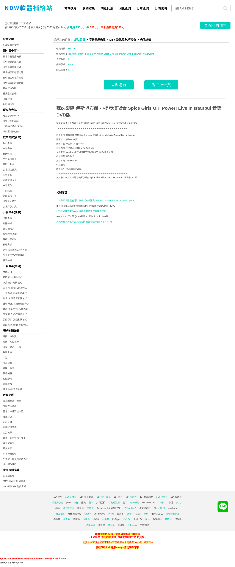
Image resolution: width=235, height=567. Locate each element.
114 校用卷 (176, 496)
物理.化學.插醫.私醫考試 (15, 309)
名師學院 (134, 502)
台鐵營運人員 (10, 180)
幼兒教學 (7, 448)
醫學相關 (7, 373)
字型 (5, 357)
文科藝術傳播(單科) (13, 126)
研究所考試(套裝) (11, 131)
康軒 (76, 502)
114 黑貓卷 (131, 496)
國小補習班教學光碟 (13, 72)
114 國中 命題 (104, 496)
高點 (57, 508)
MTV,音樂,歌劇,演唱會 (14, 481)
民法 (147, 519)
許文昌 (80, 508)
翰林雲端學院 (10, 88)
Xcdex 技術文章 (11, 45)
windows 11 (174, 508)
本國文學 (137, 519)
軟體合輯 (7, 352)
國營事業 (7, 175)
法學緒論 (90, 525)
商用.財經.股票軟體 (12, 389)
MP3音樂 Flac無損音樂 (14, 486)
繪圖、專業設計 (11, 336)
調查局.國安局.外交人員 (15, 249)
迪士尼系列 (8, 443)
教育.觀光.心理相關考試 (15, 314)
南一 (68, 502)
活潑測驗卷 (57, 502)
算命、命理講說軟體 (13, 411)
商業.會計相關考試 (12, 282)
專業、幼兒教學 (11, 341)
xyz (1, 558)
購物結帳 (89, 8)
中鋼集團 (7, 190)
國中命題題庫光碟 (12, 62)
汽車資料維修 (10, 453)
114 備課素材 (146, 496)
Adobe (87, 513)
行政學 (178, 519)
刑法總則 (157, 519)
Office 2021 (159, 508)
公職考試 (7, 218)
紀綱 (138, 513)
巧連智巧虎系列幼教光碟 (15, 459)
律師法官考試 (10, 239)
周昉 (146, 513)
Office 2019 (130, 508)
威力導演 (60, 513)
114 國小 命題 (87, 496)
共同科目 (7, 272)
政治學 (101, 525)
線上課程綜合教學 (12, 401)
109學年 (162, 502)
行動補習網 (8, 104)
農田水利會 (8, 164)
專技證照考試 (10, 234)
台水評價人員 (10, 206)
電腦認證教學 (10, 427)
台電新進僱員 (10, 169)
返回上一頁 (161, 85)
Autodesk (132, 525)
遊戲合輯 (7, 378)
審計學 (121, 525)
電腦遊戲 (7, 384)
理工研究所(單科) (11, 115)
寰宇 (125, 502)
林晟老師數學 (10, 93)
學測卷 (56, 519)
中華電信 (7, 185)
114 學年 (57, 496)
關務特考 (7, 260)
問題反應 (107, 8)
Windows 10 (148, 502)
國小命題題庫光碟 (12, 56)
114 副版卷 (71, 496)
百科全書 (7, 422)
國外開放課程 (10, 464)
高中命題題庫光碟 (12, 67)
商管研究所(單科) (11, 121)
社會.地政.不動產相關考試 (16, 303)
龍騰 (83, 502)
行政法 (168, 519)
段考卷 (96, 519)
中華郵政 (7, 148)
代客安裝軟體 (172, 513)
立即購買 (118, 85)
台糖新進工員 (10, 196)
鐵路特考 (7, 223)
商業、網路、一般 (12, 347)
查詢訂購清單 (215, 25)
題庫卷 (76, 519)
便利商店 (106, 537)
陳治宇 (179, 502)
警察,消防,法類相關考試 (15, 319)
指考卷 (66, 519)
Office (111, 513)
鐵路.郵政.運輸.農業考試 (15, 324)
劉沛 (171, 502)
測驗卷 (86, 519)
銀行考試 (7, 143)
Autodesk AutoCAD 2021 (109, 508)
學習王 (90, 508)
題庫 (91, 502)
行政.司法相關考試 (12, 277)
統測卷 (105, 519)
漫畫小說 (7, 416)
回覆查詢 (125, 8)
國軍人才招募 (10, 201)
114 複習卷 (161, 496)
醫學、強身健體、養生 (14, 437)
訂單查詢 (143, 8)
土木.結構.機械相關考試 (15, 293)
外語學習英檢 (10, 406)
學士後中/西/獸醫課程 (14, 255)
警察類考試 (8, 228)
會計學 (120, 513)
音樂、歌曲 (8, 368)
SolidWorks (99, 513)
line (151, 542)
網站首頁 (79, 39)
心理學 (127, 519)
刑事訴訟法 (157, 513)
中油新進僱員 (10, 159)
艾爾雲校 (7, 98)
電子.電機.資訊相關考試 (15, 288)
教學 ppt (116, 519)
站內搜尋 (70, 8)
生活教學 (7, 432)
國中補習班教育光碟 (13, 77)
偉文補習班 (68, 508)
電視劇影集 (8, 476)
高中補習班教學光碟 (13, 83)
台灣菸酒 (7, 153)
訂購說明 (161, 8)
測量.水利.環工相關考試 (15, 298)
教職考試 (7, 244)
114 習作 (118, 496)
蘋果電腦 (7, 363)
